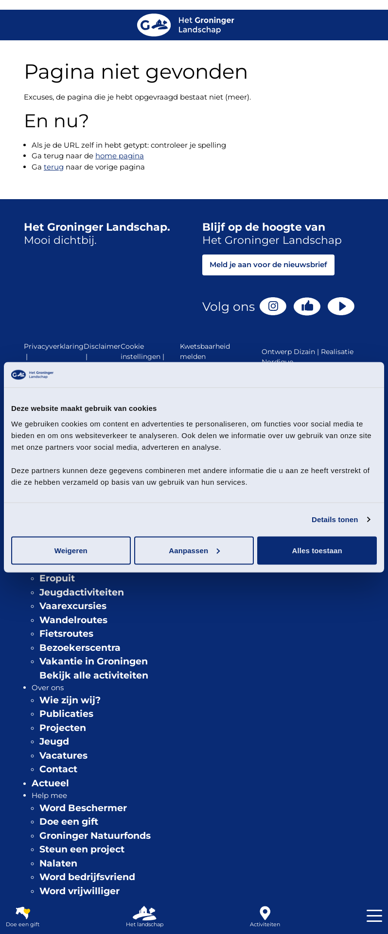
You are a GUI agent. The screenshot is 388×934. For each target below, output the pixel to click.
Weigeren (71, 550)
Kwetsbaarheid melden (205, 351)
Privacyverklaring (54, 352)
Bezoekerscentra (80, 647)
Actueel (50, 783)
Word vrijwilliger (79, 891)
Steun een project (81, 849)
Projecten (62, 727)
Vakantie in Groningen (93, 661)
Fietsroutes (66, 633)
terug (54, 166)
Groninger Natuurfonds (95, 835)
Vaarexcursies (72, 605)
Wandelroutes (73, 620)
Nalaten (58, 863)
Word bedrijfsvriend (87, 877)
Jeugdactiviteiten (81, 592)
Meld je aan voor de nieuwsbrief (268, 264)
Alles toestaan (317, 550)
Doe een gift (68, 821)
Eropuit (57, 578)
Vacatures (63, 755)
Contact (58, 769)
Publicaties (66, 713)
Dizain (304, 351)
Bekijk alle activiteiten (93, 675)
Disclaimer (102, 352)
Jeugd (54, 741)
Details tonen (335, 519)
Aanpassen (194, 550)
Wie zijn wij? (70, 700)
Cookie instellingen (143, 352)
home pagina (119, 155)
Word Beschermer (83, 808)
